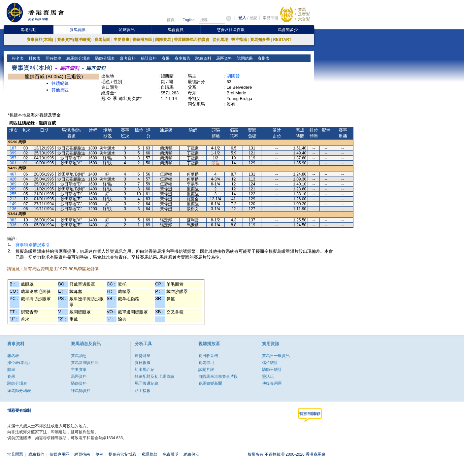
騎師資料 (79, 383)
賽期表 (262, 58)
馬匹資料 (223, 58)
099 (13, 153)
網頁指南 (82, 454)
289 (13, 189)
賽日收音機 (208, 355)
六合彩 (304, 19)
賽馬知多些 (260, 39)
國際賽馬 (163, 39)
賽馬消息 (79, 355)
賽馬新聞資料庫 (85, 362)
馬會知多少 (288, 29)
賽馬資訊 (77, 29)
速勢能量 (142, 355)
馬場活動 (28, 29)
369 (13, 184)
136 (13, 209)
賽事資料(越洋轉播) (74, 39)
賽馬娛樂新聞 (210, 383)
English (188, 20)
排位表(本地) (18, 362)
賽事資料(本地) (40, 39)
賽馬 (302, 9)
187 (13, 148)
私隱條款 (149, 454)
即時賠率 (53, 58)
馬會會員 (175, 29)
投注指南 (239, 39)
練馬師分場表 (77, 58)
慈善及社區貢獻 (231, 29)
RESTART (282, 39)
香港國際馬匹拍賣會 (192, 39)
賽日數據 (142, 362)
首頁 (171, 19)
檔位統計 (270, 362)
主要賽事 (121, 39)
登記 (253, 18)
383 (13, 220)
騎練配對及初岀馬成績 (154, 376)
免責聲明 (171, 454)
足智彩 (304, 14)
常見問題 (271, 18)
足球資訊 (127, 29)
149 (13, 204)
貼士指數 (142, 390)
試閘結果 (244, 58)
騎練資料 (202, 58)
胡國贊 (233, 76)
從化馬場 (220, 39)
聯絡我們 (36, 454)
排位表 (34, 58)
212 (13, 199)
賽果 (164, 58)
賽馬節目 (206, 362)
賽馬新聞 (102, 39)
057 (13, 158)
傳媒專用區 (272, 383)
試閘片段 (206, 369)
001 (13, 163)
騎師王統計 (272, 369)
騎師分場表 (104, 58)
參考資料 (127, 58)
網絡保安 (191, 454)
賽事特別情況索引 (33, 244)
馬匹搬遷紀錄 (146, 383)
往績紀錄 (60, 83)
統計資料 (148, 58)
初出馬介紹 (144, 369)
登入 (242, 18)
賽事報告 (181, 58)
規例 (99, 454)
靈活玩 (268, 376)
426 (13, 179)
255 (13, 194)
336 (13, 225)
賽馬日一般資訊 (276, 355)
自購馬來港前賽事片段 (218, 376)
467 (13, 174)
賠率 (11, 369)
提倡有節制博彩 (122, 454)
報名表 (17, 58)
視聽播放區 (142, 39)
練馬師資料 (81, 390)
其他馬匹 (60, 89)
